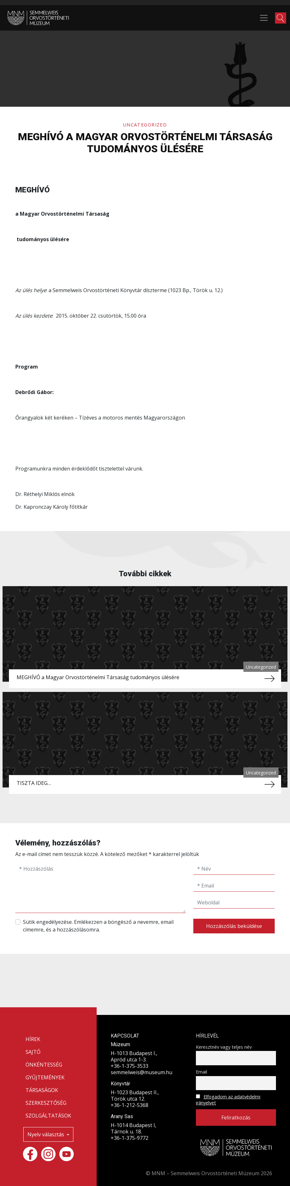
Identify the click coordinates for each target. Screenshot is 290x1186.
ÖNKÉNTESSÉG (44, 1064)
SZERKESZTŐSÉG (46, 1102)
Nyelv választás (46, 1134)
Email (201, 1072)
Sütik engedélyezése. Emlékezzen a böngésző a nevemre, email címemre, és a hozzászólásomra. (98, 925)
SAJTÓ (33, 1051)
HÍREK (33, 1039)
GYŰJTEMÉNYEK (45, 1077)
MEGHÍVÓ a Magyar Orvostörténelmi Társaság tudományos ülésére (98, 677)
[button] (280, 18)
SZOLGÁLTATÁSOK (48, 1115)
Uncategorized (145, 125)
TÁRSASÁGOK (42, 1090)
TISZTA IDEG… (34, 783)
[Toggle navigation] (264, 18)
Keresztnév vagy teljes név (224, 1047)
